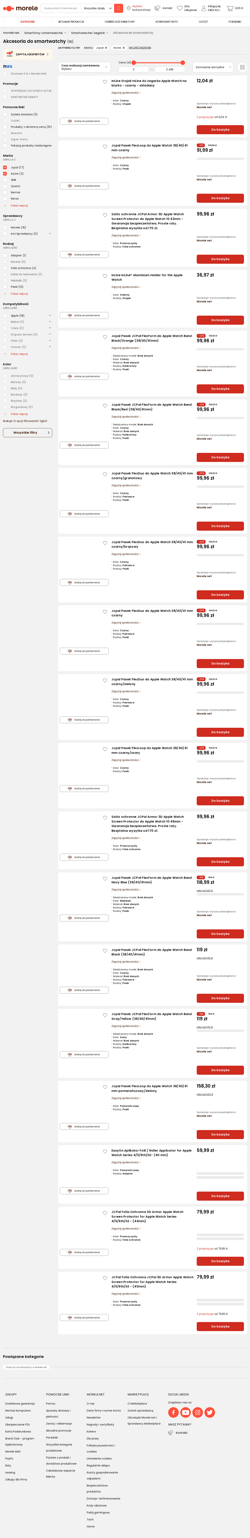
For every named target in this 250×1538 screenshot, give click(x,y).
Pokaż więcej (16, 205)
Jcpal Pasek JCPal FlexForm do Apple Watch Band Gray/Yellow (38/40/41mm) (151, 1016)
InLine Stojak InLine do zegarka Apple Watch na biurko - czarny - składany (149, 83)
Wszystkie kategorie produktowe (59, 1447)
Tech (90, 1519)
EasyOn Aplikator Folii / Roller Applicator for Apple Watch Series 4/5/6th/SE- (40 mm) (151, 1152)
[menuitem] (71, 22)
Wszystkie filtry (25, 432)
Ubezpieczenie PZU (17, 1424)
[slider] (134, 62)
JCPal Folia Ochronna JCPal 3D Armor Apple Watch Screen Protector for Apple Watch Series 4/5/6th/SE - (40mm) (152, 1282)
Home (91, 1526)
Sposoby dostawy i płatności (58, 1414)
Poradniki (52, 1437)
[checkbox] (20, 114)
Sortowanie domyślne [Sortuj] (210, 67)
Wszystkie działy (94, 8)
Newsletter (94, 1417)
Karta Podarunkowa (18, 1431)
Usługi (9, 1417)
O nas (90, 1403)
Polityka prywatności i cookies (101, 1448)
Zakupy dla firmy (16, 1479)
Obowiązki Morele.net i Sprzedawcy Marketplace (144, 1420)
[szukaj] (118, 8)
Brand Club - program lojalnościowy (19, 1441)
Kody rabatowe (97, 1505)
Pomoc (51, 1403)
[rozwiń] (50, 233)
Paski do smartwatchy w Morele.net (26, 1367)
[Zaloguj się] (212, 8)
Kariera (91, 1431)
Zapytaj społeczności (125, 93)
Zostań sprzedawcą (140, 1410)
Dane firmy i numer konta (104, 1410)
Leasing (10, 1472)
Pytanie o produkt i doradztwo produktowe (61, 1461)
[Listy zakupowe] (187, 8)
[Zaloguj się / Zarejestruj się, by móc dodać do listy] (105, 82)
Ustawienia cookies (99, 1458)
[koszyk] (236, 8)
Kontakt (182, 1433)
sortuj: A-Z (9, 159)
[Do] (170, 69)
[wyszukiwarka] (82, 8)
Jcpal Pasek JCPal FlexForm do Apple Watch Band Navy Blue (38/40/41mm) (151, 880)
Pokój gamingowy (98, 1512)
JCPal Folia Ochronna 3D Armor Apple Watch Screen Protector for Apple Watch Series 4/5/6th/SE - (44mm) (147, 1216)
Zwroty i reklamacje (59, 1423)
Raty (8, 1465)
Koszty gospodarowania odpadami (102, 1475)
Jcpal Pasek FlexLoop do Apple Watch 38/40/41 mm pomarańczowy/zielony (149, 1088)
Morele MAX (13, 1451)
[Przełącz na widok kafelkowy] (242, 67)
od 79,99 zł (212, 1248)
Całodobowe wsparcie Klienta (60, 1474)
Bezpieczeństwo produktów (97, 1488)
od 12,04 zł (212, 117)
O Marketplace (137, 1403)
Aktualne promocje (58, 1430)
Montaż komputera (18, 1410)
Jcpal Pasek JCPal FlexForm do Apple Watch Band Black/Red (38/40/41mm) (151, 407)
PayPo (9, 1458)
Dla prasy (93, 1438)
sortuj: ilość (10, 247)
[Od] (133, 69)
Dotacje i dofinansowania (103, 1498)
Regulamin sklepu (98, 1465)
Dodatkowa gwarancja (20, 1403)
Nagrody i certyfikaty (100, 1424)
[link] (71, 22)
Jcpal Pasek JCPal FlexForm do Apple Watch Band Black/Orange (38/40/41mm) (151, 338)
